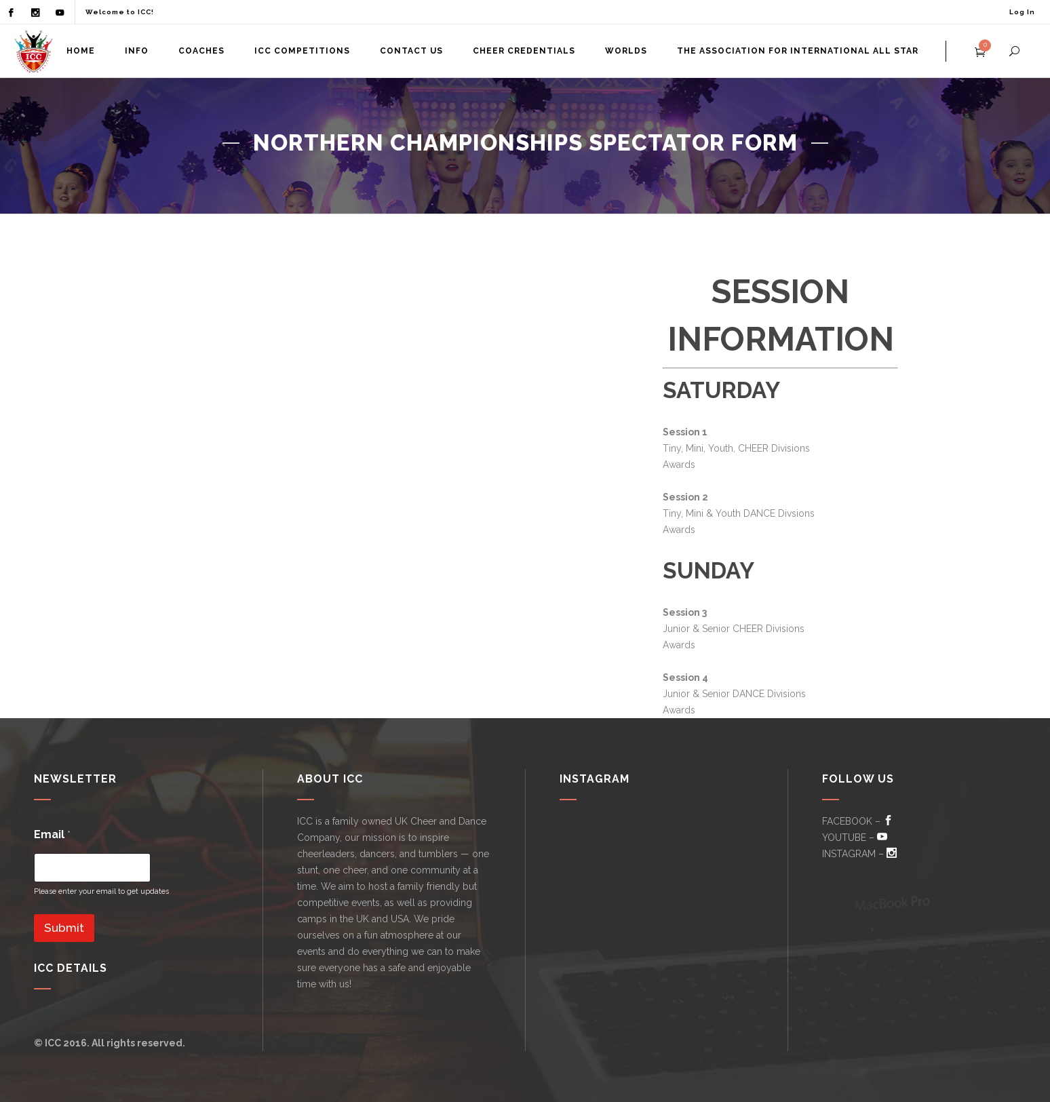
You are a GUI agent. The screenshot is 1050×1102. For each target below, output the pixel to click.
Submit (64, 927)
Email (52, 834)
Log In (1022, 12)
